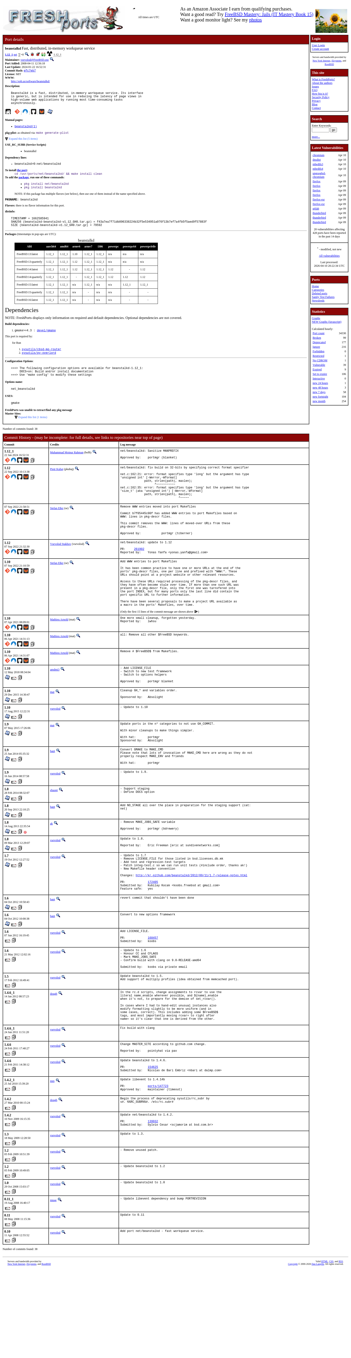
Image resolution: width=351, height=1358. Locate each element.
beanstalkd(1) (26, 130)
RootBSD (329, 64)
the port (22, 175)
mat (52, 737)
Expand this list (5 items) (23, 143)
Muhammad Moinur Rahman (66, 466)
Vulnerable (319, 365)
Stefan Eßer (56, 531)
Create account (320, 49)
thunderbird (319, 213)
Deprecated (319, 342)
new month (319, 401)
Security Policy (321, 97)
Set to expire (320, 374)
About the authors (322, 83)
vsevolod (55, 755)
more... (316, 136)
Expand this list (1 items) (32, 431)
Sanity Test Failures (323, 297)
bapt (52, 802)
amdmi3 (54, 711)
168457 (153, 1005)
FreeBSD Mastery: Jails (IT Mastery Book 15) (269, 14)
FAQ (314, 90)
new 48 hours (320, 387)
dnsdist (317, 159)
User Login (318, 45)
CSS (331, 1350)
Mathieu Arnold (59, 661)
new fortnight (320, 396)
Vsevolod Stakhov (60, 573)
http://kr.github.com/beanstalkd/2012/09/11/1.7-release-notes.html (191, 937)
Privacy (316, 100)
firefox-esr (319, 199)
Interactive (319, 378)
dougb (53, 1065)
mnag (53, 1289)
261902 (139, 580)
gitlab (316, 208)
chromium (318, 155)
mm (52, 1164)
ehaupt (54, 844)
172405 (153, 945)
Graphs (316, 318)
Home (315, 286)
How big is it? (320, 93)
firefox (316, 181)
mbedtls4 (318, 168)
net (15, 54)
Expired (317, 369)
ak (51, 878)
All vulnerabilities (329, 255)
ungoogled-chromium (319, 175)
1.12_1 (9, 54)
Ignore (316, 346)
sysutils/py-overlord (39, 363)
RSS (341, 1350)
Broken (317, 337)
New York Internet (321, 60)
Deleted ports (319, 293)
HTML (324, 1350)
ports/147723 (158, 1171)
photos (255, 19)
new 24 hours (320, 383)
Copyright (293, 1352)
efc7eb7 (30, 71)
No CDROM (320, 360)
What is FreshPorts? (323, 79)
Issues (315, 86)
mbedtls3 (318, 164)
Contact (316, 108)
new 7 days (319, 392)
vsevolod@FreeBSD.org (35, 59)
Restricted (318, 356)
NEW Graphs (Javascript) (326, 321)
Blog (314, 104)
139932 (153, 1209)
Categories (318, 290)
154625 (153, 1149)
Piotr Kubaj (56, 484)
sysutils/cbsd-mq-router (41, 359)
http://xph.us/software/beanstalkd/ (30, 81)
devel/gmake (46, 340)
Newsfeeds (318, 300)
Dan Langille (318, 1352)
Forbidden (318, 351)
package (24, 182)
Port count (319, 333)
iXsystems (336, 60)
